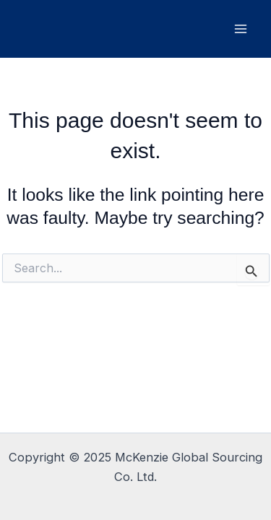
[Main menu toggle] (240, 29)
